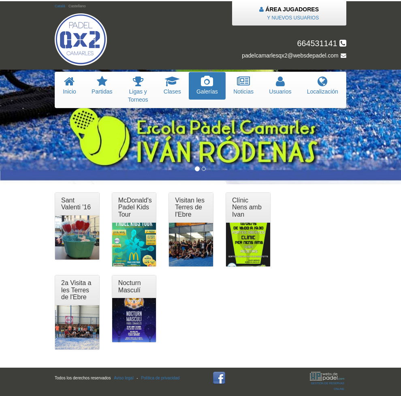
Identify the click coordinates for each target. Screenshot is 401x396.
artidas (102, 85)
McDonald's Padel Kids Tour (135, 207)
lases (172, 85)
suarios (280, 85)
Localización (322, 85)
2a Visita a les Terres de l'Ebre (76, 289)
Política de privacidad (160, 378)
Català (60, 6)
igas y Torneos (138, 89)
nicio (69, 85)
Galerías (207, 85)
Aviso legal (123, 378)
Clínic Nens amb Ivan (247, 207)
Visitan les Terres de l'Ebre (190, 207)
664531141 (321, 43)
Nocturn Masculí (129, 286)
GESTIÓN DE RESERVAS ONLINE (327, 381)
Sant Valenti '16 (76, 204)
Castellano (77, 6)
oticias (243, 85)
